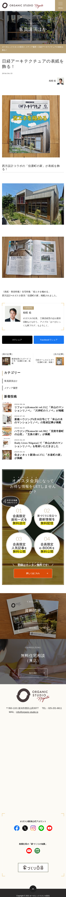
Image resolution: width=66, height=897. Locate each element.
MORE (33, 627)
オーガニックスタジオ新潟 (13, 47)
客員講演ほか (10, 381)
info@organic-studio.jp (27, 712)
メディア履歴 (10, 388)
